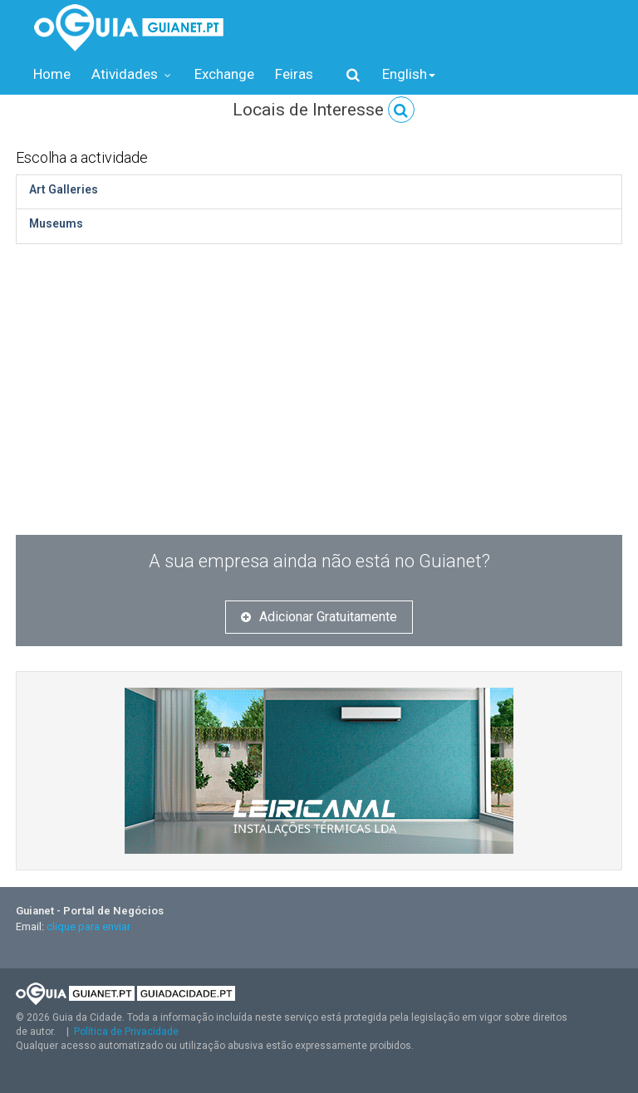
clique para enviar (88, 926)
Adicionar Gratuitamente (319, 617)
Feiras (294, 74)
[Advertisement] (319, 377)
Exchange (224, 74)
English (408, 74)
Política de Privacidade (126, 1031)
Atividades (132, 74)
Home (52, 74)
